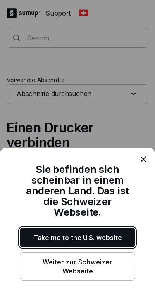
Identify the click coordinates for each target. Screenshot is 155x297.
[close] (143, 159)
